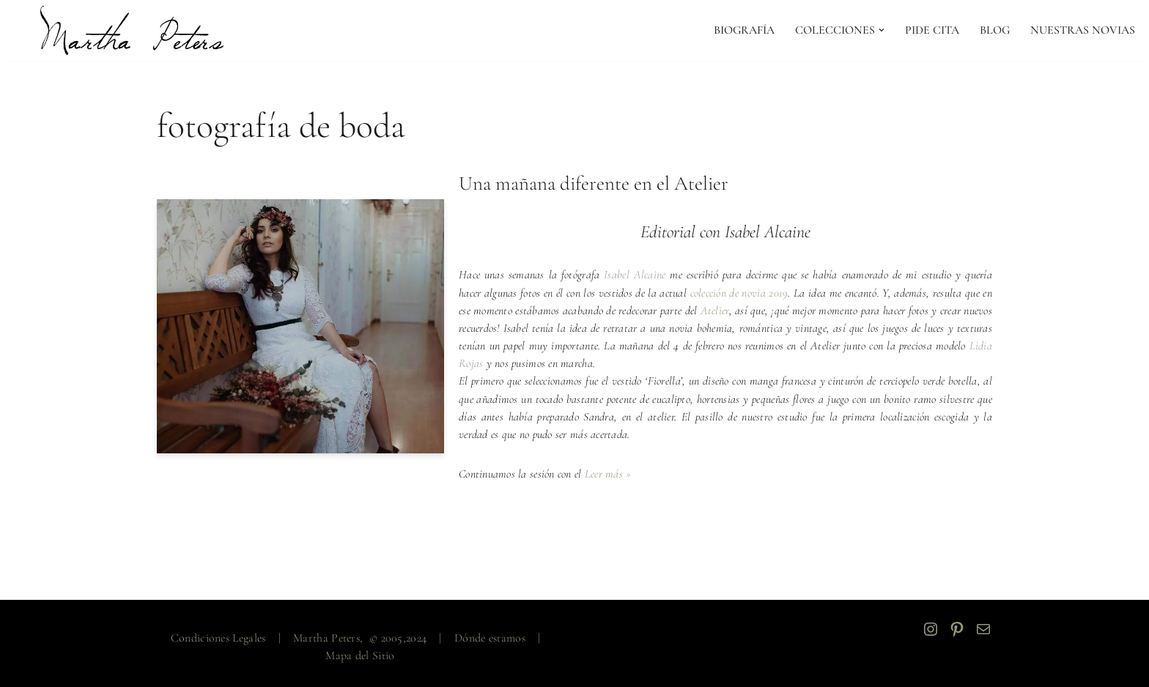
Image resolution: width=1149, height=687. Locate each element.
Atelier (736, 310)
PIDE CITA (931, 30)
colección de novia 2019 (746, 293)
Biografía (743, 30)
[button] (881, 30)
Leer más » (609, 473)
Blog (994, 30)
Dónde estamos (489, 637)
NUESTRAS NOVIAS (1082, 30)
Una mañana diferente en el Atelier (593, 184)
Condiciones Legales (218, 637)
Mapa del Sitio (359, 654)
